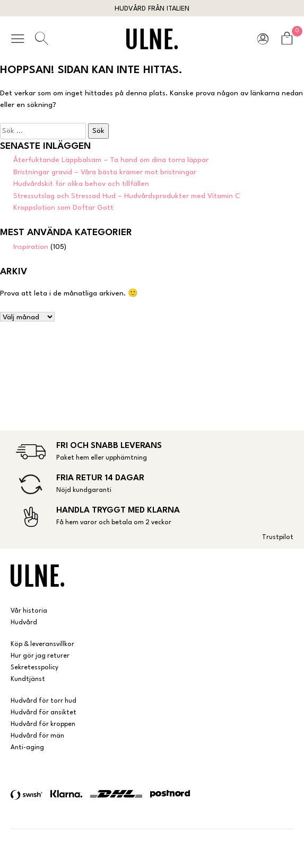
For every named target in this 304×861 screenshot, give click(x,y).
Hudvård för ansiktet (43, 713)
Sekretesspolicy (34, 668)
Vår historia (29, 611)
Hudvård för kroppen (43, 724)
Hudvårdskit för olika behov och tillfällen (81, 183)
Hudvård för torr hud (43, 701)
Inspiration (30, 246)
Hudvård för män (37, 736)
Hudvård (24, 623)
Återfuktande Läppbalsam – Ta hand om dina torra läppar (111, 160)
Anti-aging (27, 748)
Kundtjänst (28, 679)
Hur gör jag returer (40, 656)
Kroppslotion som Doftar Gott (63, 207)
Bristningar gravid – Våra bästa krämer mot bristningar (104, 172)
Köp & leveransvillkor (42, 644)
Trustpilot (277, 537)
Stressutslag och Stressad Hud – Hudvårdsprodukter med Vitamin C (126, 196)
